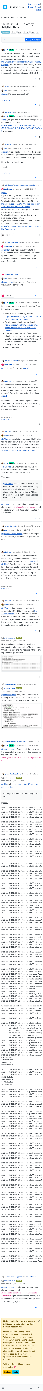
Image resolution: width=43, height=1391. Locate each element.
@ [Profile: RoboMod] (15, 242)
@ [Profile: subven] (5, 504)
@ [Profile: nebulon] (5, 250)
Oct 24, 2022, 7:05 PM (25, 530)
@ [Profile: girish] (4, 94)
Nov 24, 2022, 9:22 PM (16, 1284)
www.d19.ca (5, 419)
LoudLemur (8, 189)
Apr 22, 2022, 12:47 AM (22, 148)
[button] (3, 1387)
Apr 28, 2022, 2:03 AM (29, 303)
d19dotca (7, 381)
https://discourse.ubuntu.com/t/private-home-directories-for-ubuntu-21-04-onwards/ (22, 328)
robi (5, 90)
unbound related (15, 533)
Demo (30, 7)
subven (7, 435)
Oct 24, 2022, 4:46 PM (29, 463)
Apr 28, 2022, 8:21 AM (28, 365)
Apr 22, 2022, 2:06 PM (28, 189)
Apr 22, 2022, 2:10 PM (28, 246)
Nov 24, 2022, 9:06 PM (29, 745)
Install (38, 10)
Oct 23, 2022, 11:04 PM (26, 381)
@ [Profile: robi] (4, 120)
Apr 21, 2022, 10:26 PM (29, 116)
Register (7, 1372)
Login (15, 1372)
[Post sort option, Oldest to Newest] (4, 39)
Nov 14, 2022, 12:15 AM (25, 604)
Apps (30, 4)
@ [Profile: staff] (4, 396)
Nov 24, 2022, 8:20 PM (16, 641)
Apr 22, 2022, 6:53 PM (22, 278)
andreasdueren (9, 638)
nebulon (8, 242)
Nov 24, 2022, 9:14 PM (16, 781)
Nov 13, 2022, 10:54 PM (26, 552)
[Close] (39, 1321)
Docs (37, 7)
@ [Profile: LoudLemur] (7, 282)
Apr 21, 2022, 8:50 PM (29, 50)
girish (6, 50)
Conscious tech (6, 100)
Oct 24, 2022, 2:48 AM (25, 435)
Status (37, 4)
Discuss (5, 32)
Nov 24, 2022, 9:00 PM (16, 691)
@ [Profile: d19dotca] (6, 439)
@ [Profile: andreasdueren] (8, 695)
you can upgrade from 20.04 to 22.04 (17, 450)
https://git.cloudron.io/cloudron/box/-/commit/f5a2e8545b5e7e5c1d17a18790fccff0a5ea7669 (21, 128)
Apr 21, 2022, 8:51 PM (22, 90)
